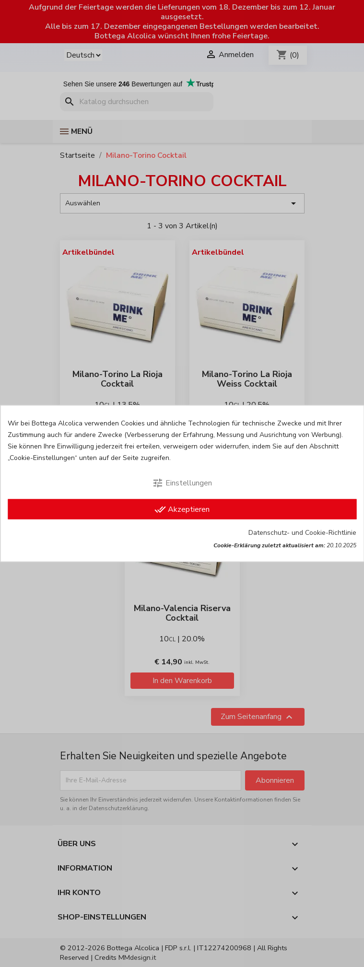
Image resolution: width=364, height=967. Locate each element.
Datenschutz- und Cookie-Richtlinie (302, 532)
